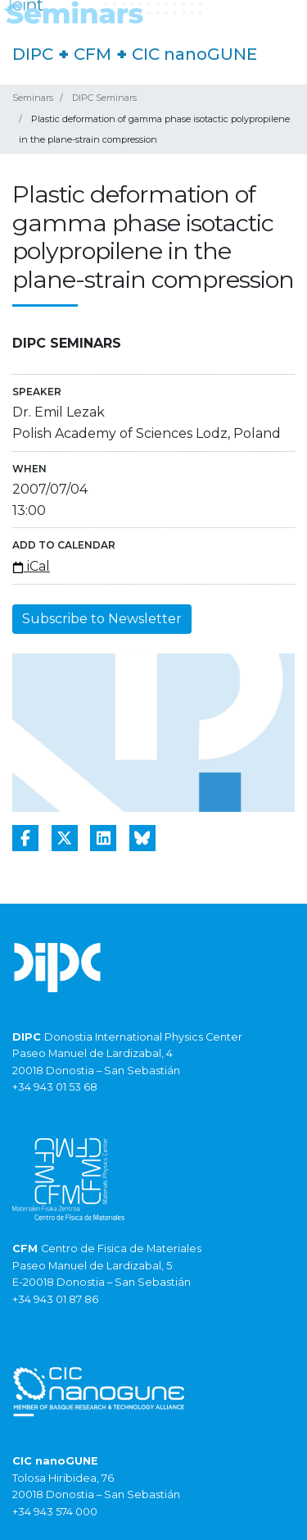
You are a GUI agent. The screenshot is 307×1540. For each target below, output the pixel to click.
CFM (92, 54)
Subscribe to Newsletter (102, 618)
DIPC (32, 54)
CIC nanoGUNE (194, 54)
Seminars (32, 97)
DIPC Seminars (104, 97)
